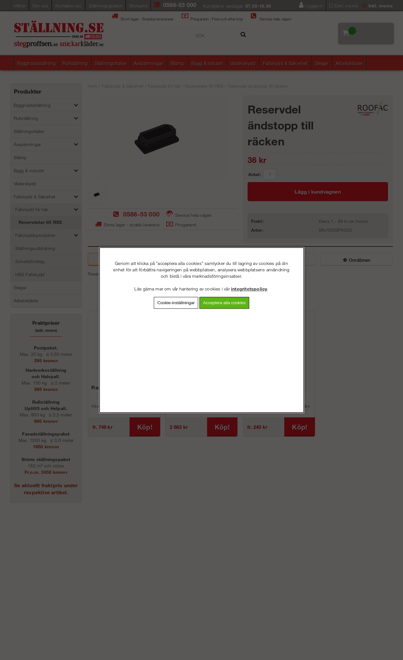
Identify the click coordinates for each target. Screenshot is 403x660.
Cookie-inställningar (176, 302)
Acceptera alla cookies (224, 302)
